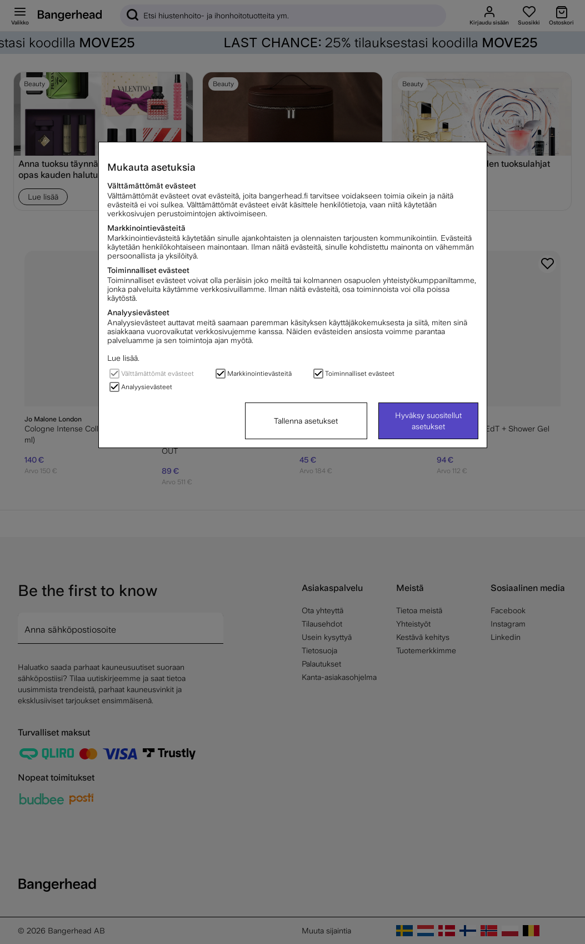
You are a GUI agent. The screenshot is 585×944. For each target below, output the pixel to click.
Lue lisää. (123, 358)
